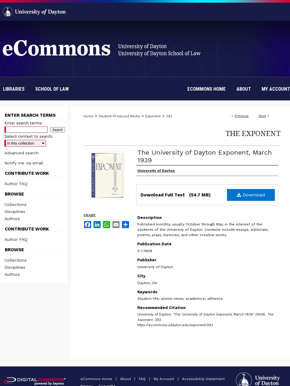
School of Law (52, 89)
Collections (15, 204)
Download (251, 195)
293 (169, 116)
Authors (12, 218)
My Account (164, 379)
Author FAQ (16, 183)
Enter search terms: (23, 123)
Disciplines (14, 211)
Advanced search (21, 152)
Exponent (153, 116)
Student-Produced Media (119, 116)
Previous (242, 116)
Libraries (14, 89)
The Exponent (253, 133)
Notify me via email (23, 163)
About (126, 379)
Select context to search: (28, 136)
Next (262, 116)
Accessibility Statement (203, 379)
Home (88, 116)
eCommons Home (96, 379)
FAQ (143, 379)
